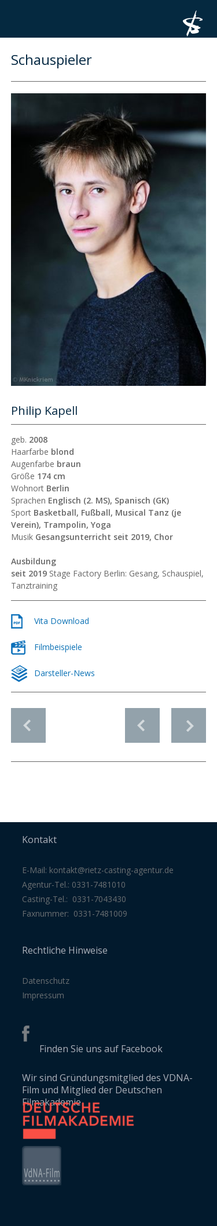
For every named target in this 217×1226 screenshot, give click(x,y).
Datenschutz (45, 980)
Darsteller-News (64, 672)
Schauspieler (28, 725)
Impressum (43, 995)
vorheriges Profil (142, 719)
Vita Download (61, 620)
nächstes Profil (188, 719)
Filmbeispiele (58, 646)
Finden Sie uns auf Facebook (101, 1048)
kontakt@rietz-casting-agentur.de (111, 869)
